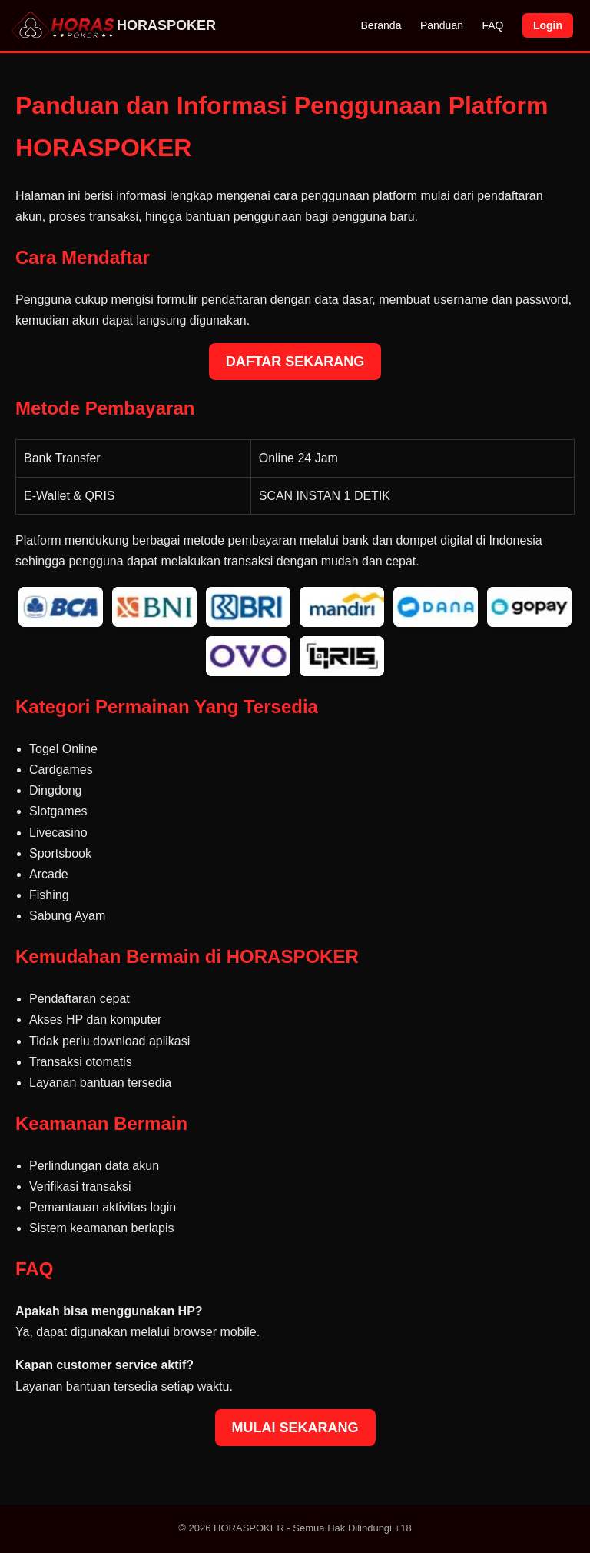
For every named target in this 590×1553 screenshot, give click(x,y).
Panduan (441, 25)
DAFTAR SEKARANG (295, 361)
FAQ (492, 25)
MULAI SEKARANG (295, 1427)
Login (547, 25)
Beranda (381, 25)
